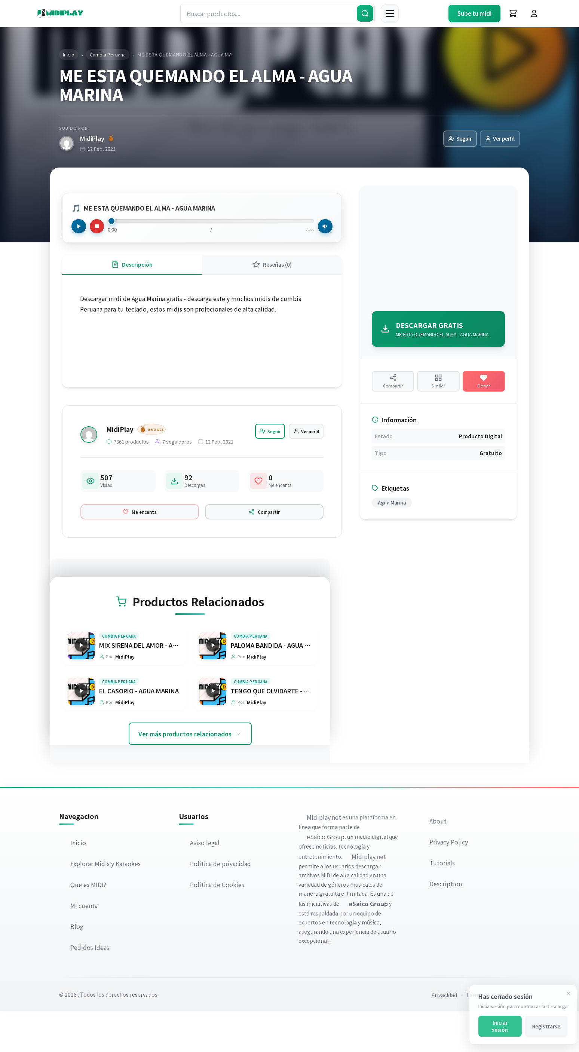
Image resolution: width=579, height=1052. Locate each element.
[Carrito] (513, 13)
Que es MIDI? (89, 925)
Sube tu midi (474, 13)
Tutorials (443, 903)
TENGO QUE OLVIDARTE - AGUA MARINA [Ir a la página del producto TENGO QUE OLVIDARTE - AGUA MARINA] (287, 731)
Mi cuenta (84, 946)
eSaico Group (326, 877)
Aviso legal (205, 883)
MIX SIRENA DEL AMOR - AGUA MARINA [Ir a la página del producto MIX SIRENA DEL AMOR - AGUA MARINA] (154, 684)
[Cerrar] (562, 993)
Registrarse (541, 1026)
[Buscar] (365, 13)
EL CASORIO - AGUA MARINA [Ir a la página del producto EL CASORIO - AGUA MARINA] (139, 731)
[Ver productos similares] (438, 387)
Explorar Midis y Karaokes (106, 904)
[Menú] (390, 13)
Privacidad (444, 1036)
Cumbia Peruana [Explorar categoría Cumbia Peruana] (119, 675)
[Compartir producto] (393, 387)
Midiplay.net (324, 858)
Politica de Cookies (218, 925)
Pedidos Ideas (90, 988)
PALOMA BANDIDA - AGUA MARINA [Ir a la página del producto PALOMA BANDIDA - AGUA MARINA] (279, 684)
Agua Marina (392, 512)
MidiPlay (97, 138)
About (438, 862)
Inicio (79, 883)
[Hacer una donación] (484, 387)
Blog (77, 967)
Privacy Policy (449, 882)
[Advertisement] (438, 250)
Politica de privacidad (221, 904)
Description (446, 924)
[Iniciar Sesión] (534, 13)
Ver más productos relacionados (190, 774)
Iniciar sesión (494, 1026)
